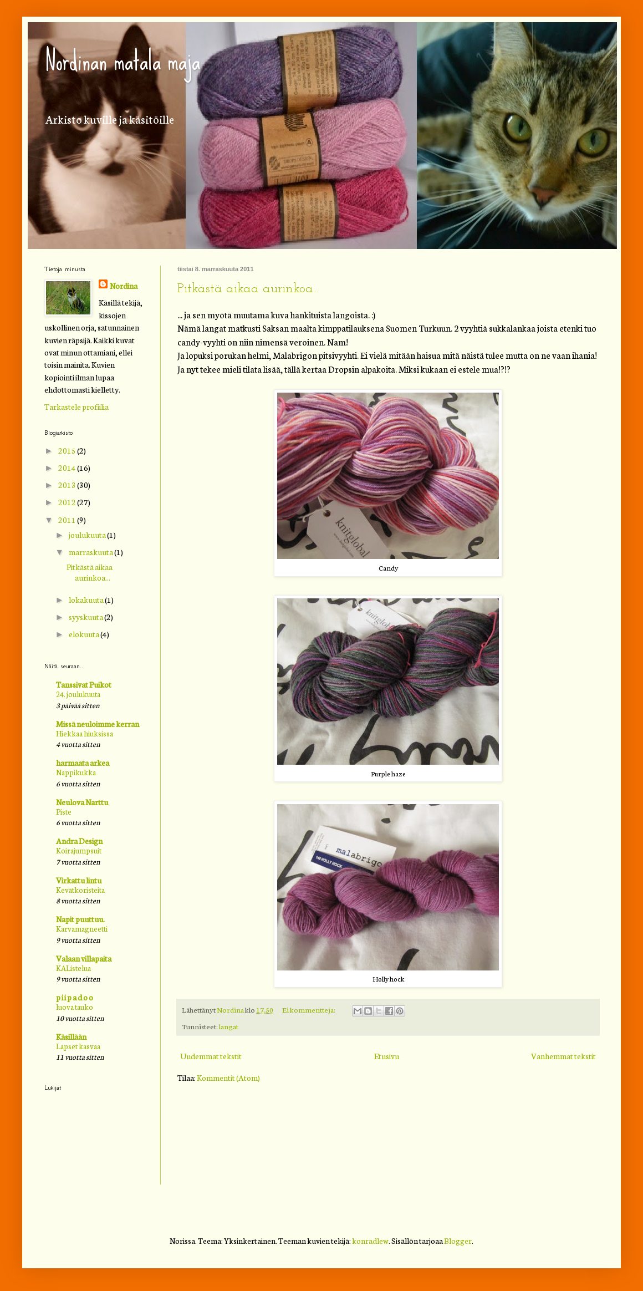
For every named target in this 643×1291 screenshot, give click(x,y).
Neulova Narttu (82, 801)
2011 (67, 519)
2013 (67, 484)
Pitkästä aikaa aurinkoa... (247, 289)
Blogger (458, 1240)
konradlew (370, 1240)
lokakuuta (87, 599)
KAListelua (73, 967)
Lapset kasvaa (78, 1045)
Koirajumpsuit (78, 850)
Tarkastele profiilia (76, 406)
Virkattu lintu (78, 880)
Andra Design (79, 840)
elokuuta (84, 633)
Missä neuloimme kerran (97, 723)
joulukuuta (88, 534)
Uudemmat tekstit (211, 1055)
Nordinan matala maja (122, 60)
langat (228, 1026)
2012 (67, 501)
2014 (67, 467)
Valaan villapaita (83, 958)
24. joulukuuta (78, 693)
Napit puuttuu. (80, 918)
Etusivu (386, 1055)
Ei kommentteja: (309, 1009)
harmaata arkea (82, 762)
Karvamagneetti (82, 928)
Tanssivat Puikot (83, 684)
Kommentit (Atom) (228, 1077)
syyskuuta (86, 616)
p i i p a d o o (74, 997)
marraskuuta (91, 551)
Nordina (123, 285)
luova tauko (74, 1006)
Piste (64, 811)
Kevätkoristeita (80, 889)
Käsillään (71, 1036)
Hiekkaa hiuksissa (84, 733)
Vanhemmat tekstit (563, 1055)
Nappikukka (76, 771)
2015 (67, 450)
